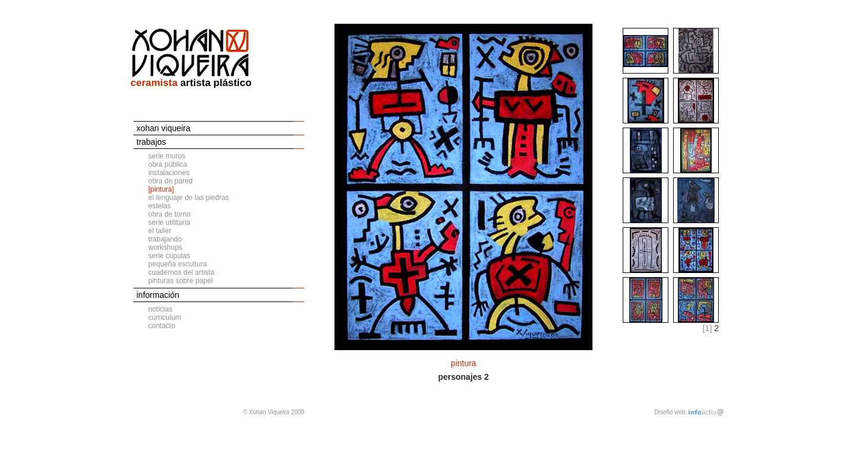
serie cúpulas (169, 256)
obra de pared (170, 181)
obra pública (167, 164)
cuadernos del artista (181, 272)
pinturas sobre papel (180, 281)
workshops (165, 247)
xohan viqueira (163, 128)
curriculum (164, 317)
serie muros (167, 156)
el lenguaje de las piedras (188, 197)
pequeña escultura (177, 264)
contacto (161, 326)
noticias (160, 309)
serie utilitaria (169, 222)
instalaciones (168, 173)
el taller (159, 231)
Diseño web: (670, 412)
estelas (159, 206)
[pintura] (161, 189)
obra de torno (169, 214)
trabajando (165, 239)
